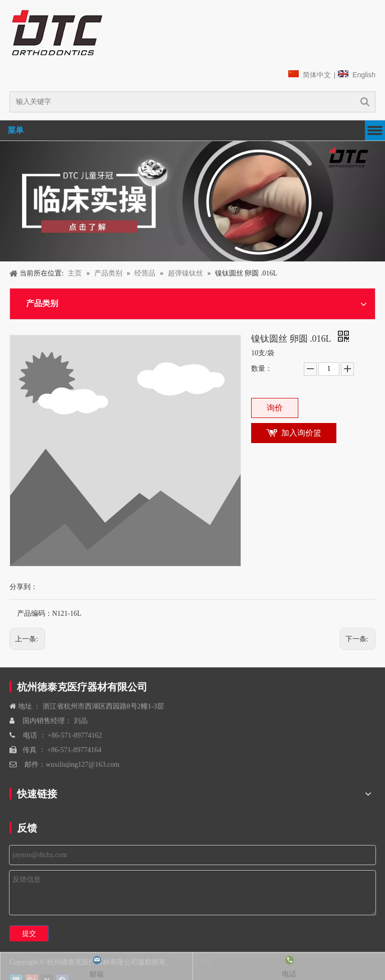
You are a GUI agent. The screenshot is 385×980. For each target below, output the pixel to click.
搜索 (365, 102)
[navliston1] (57, 33)
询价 (275, 407)
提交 (29, 933)
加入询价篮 (301, 433)
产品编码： (34, 613)
